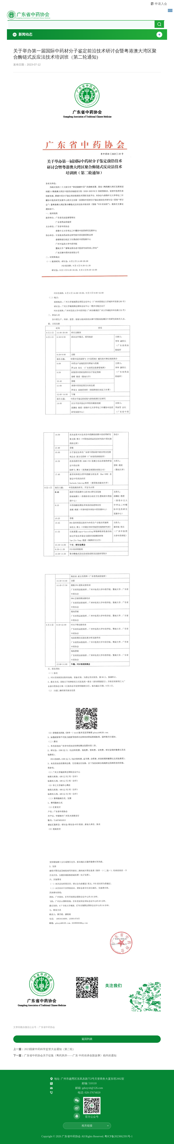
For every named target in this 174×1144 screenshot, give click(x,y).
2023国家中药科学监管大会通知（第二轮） (49, 1049)
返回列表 (87, 1039)
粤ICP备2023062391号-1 (118, 1136)
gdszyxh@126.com (92, 1088)
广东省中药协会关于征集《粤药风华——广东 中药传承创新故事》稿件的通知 (70, 1055)
